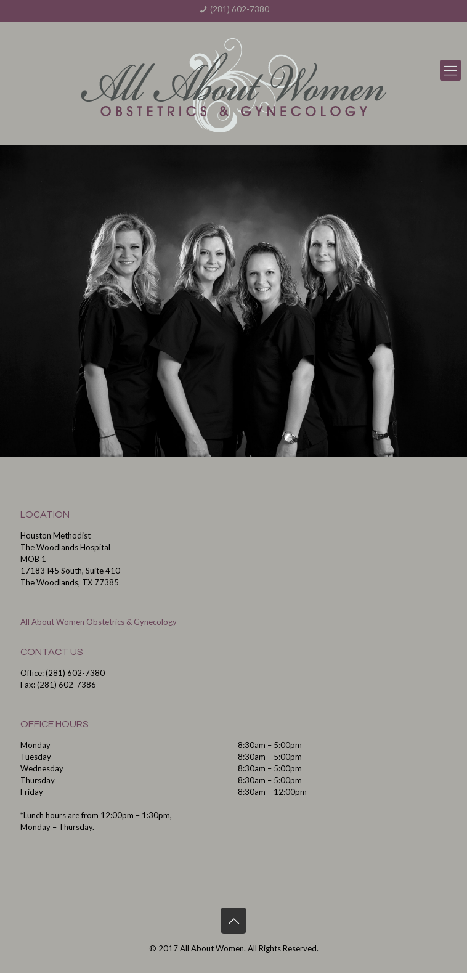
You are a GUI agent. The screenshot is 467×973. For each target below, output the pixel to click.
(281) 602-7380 (239, 9)
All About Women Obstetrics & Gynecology (98, 622)
